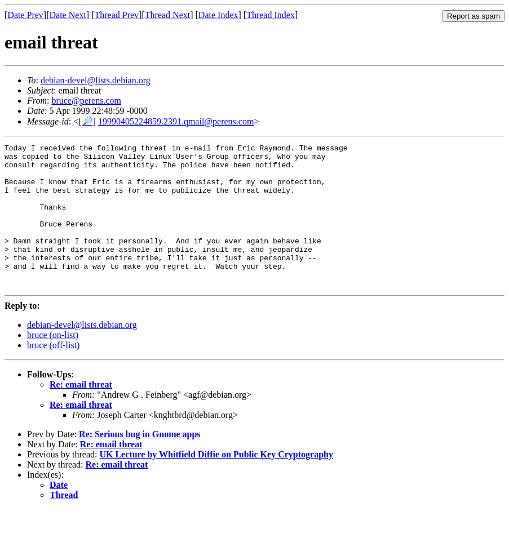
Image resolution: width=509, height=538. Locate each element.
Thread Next (167, 15)
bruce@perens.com (86, 100)
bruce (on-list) (52, 363)
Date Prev (25, 15)
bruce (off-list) (53, 374)
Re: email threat (81, 413)
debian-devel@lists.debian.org (96, 80)
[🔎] (87, 121)
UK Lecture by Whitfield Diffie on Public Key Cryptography (216, 483)
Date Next (68, 15)
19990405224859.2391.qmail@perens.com (176, 121)
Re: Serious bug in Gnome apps (140, 463)
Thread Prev (116, 15)
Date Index (218, 15)
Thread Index (270, 15)
